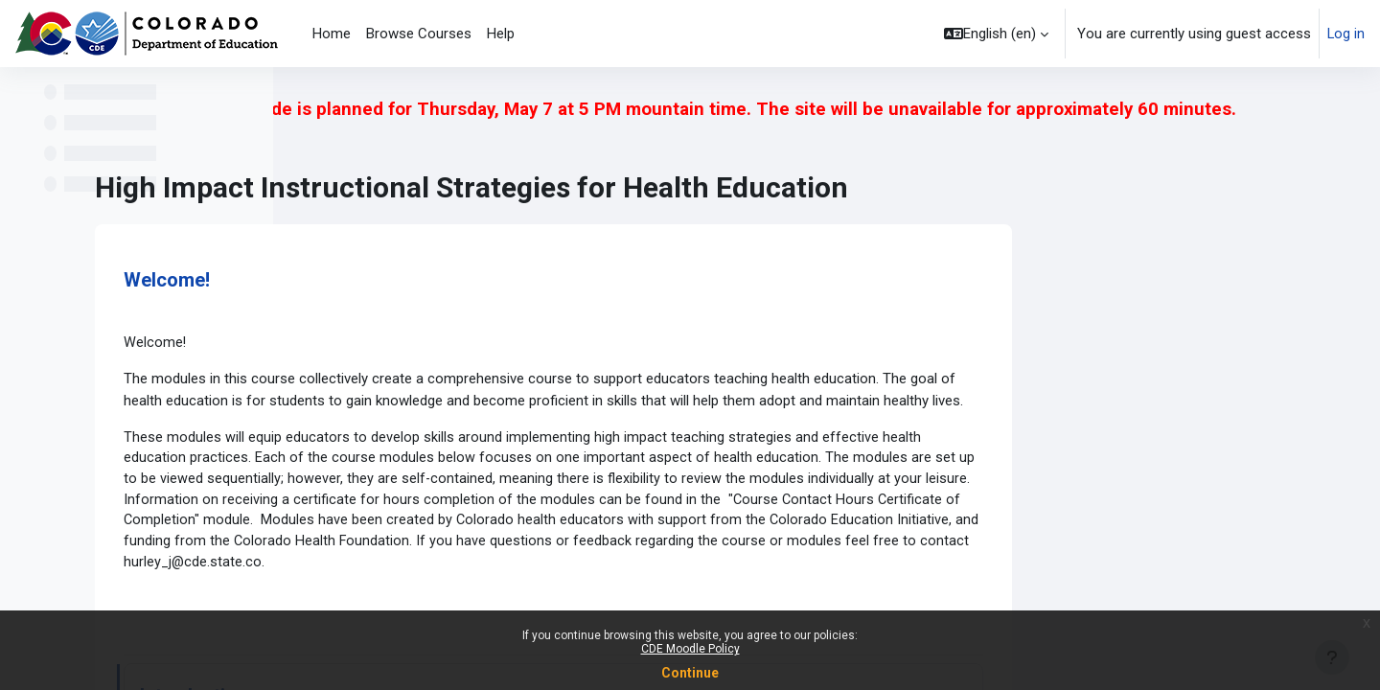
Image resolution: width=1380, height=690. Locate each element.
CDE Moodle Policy (690, 649)
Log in (1345, 33)
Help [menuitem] (501, 33)
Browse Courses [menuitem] (419, 33)
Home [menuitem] (331, 33)
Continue (690, 672)
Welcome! (453, 278)
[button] (995, 33)
